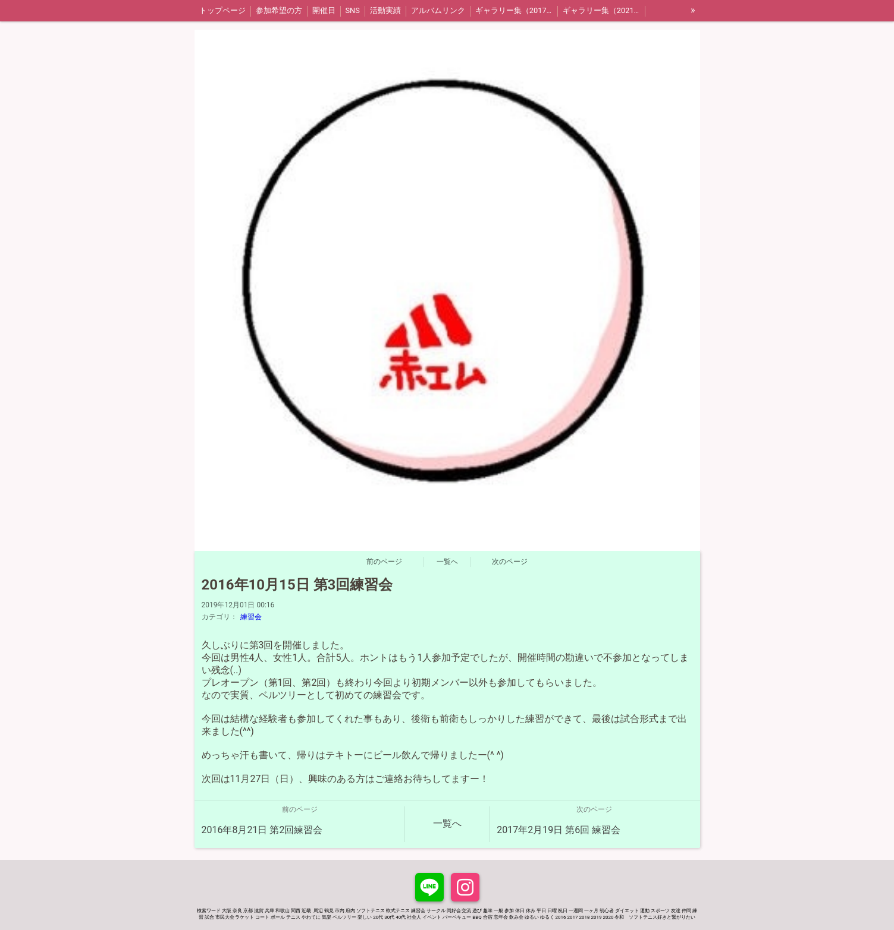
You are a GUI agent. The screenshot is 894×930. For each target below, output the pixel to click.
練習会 (251, 617)
